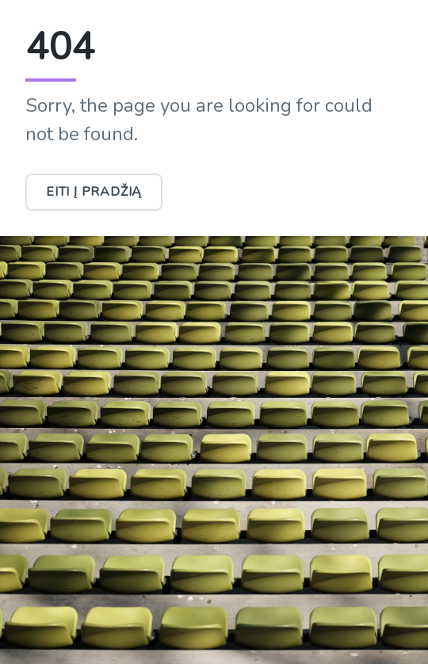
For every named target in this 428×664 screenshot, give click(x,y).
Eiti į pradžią (94, 191)
